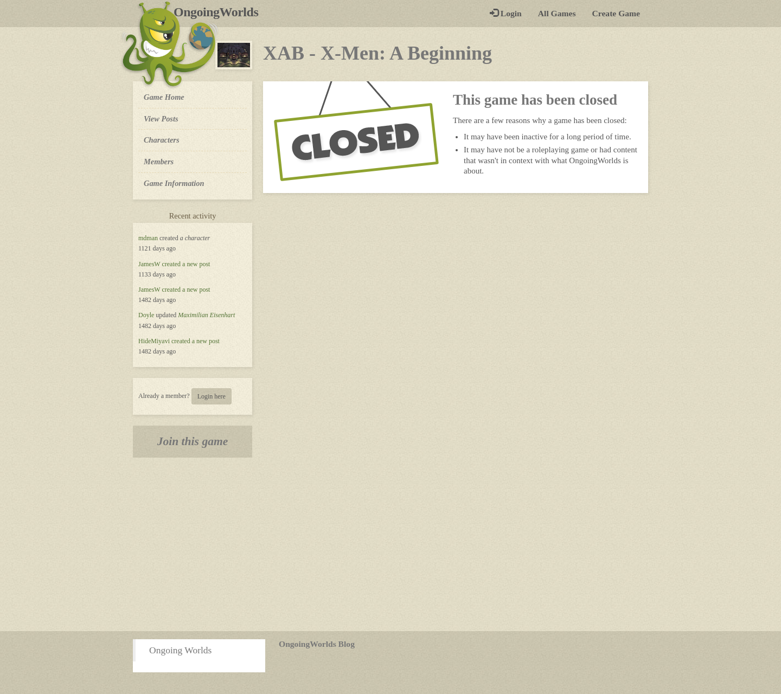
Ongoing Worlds (180, 650)
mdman (148, 238)
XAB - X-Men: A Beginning (377, 53)
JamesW (149, 264)
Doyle (146, 315)
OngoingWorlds (220, 12)
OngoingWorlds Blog (317, 643)
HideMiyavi (154, 341)
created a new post (186, 264)
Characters (161, 139)
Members (159, 161)
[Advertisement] (390, 544)
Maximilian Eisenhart (206, 315)
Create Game (616, 13)
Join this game (192, 441)
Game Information (174, 183)
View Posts (161, 118)
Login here (211, 396)
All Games (557, 13)
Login (506, 13)
